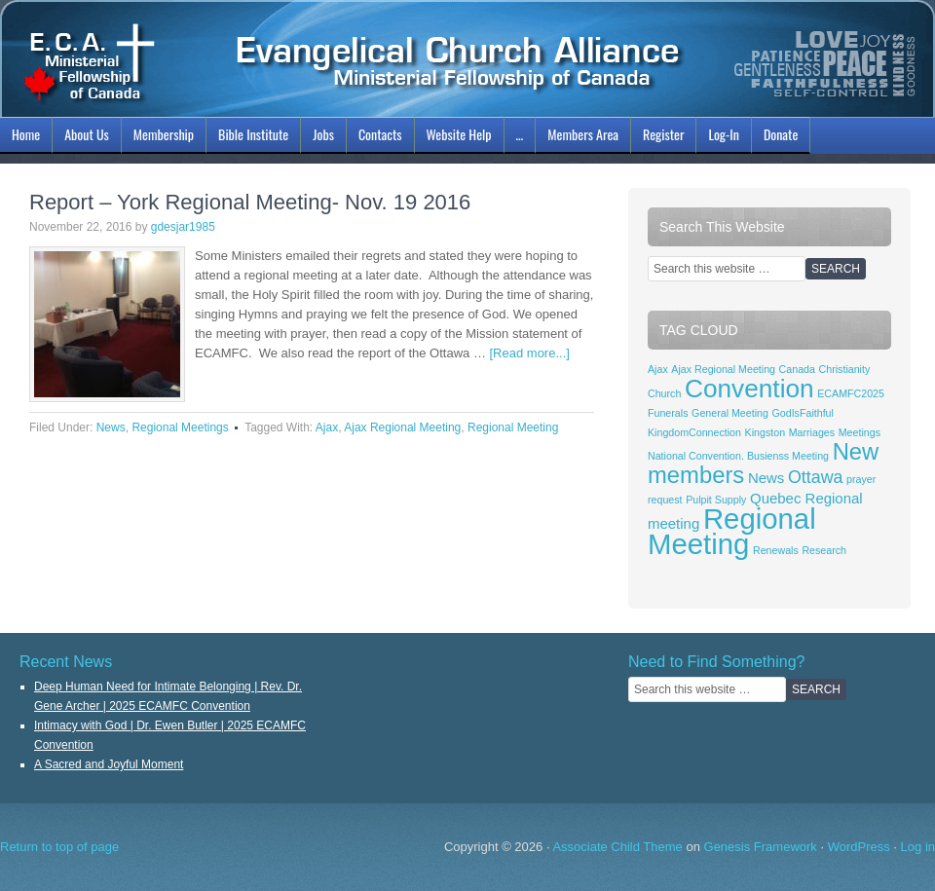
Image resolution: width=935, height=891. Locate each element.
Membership (161, 137)
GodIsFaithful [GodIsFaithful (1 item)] (803, 413)
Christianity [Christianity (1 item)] (845, 369)
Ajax (327, 427)
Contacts (380, 134)
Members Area (582, 134)
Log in (918, 846)
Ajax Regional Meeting (402, 427)
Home (26, 134)
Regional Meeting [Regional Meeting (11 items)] (732, 531)
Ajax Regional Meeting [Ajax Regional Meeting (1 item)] (723, 369)
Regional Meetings (179, 427)
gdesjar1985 (183, 227)
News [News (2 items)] (766, 477)
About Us (84, 137)
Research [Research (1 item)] (824, 550)
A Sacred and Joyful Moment (108, 764)
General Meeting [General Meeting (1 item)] (730, 413)
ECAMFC (467, 58)
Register (663, 134)
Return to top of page (59, 846)
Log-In (721, 137)
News (111, 427)
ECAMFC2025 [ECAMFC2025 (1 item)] (850, 393)
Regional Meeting (513, 427)
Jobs (321, 137)
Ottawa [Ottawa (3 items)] (815, 477)
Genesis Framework (760, 846)
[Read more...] (530, 353)
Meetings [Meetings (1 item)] (859, 432)
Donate (781, 134)
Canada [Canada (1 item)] (797, 369)
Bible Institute (250, 137)
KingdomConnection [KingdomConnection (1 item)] (694, 432)
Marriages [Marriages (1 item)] (812, 432)
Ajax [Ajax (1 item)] (658, 369)
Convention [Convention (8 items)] (749, 388)
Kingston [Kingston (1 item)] (765, 432)
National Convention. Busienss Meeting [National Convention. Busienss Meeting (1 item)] (738, 456)
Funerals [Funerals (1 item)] (668, 413)
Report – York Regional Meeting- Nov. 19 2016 (249, 202)
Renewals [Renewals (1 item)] (776, 550)
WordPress (859, 846)
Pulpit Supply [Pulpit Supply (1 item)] (716, 499)
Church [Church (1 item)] (664, 393)
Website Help (459, 134)
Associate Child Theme (617, 846)
